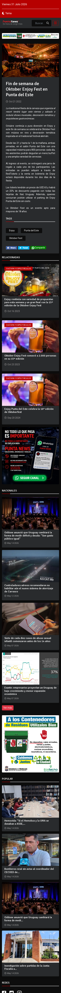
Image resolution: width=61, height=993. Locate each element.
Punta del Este (31, 230)
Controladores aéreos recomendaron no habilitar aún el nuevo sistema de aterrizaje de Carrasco (28, 588)
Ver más (7, 707)
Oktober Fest (15, 238)
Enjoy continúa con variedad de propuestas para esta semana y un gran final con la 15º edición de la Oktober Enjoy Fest (28, 302)
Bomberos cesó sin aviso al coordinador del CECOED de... (29, 870)
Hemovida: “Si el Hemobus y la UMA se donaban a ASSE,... (26, 822)
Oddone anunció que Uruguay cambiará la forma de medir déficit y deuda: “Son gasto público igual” (28, 535)
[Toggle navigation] (54, 23)
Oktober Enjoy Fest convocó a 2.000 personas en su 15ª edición (30, 357)
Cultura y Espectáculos (18, 268)
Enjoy (12, 230)
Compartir (38, 247)
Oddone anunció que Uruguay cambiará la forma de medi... (28, 919)
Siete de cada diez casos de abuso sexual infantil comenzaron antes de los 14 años (27, 640)
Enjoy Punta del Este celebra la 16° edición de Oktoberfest (29, 410)
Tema (8, 13)
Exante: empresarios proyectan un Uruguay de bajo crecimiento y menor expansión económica (30, 691)
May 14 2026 (13, 828)
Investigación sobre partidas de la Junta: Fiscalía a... (27, 967)
